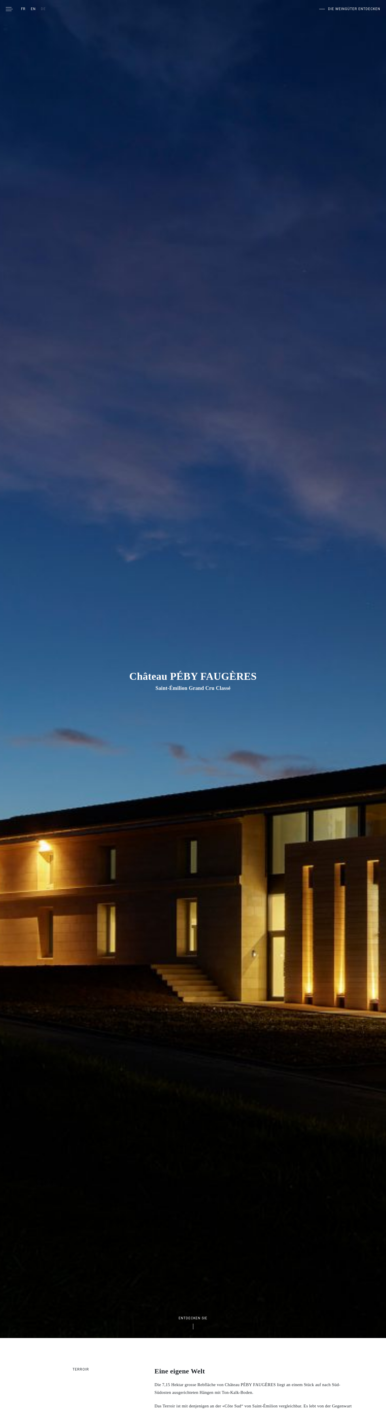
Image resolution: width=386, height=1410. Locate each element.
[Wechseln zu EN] (33, 9)
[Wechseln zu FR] (23, 9)
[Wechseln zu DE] (43, 9)
